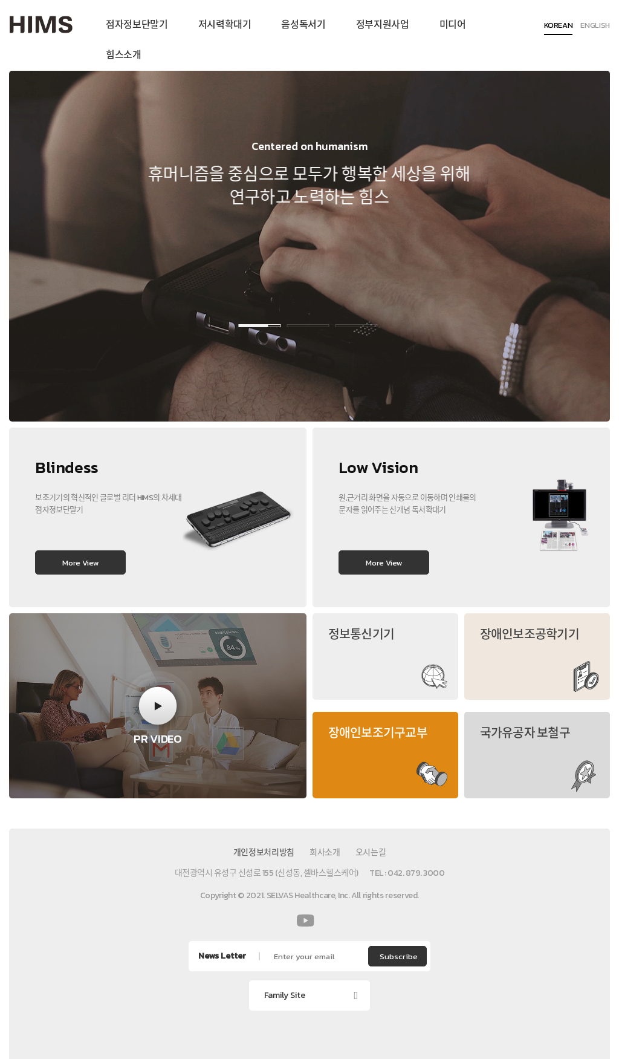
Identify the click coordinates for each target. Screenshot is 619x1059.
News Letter (222, 956)
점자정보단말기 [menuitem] (137, 24)
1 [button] (256, 326)
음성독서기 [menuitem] (303, 24)
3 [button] (353, 326)
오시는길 (370, 852)
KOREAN (558, 26)
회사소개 (325, 852)
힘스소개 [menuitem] (123, 54)
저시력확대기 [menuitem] (224, 24)
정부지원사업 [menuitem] (382, 24)
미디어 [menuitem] (452, 24)
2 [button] (305, 326)
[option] (309, 246)
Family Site (284, 995)
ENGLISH (595, 26)
